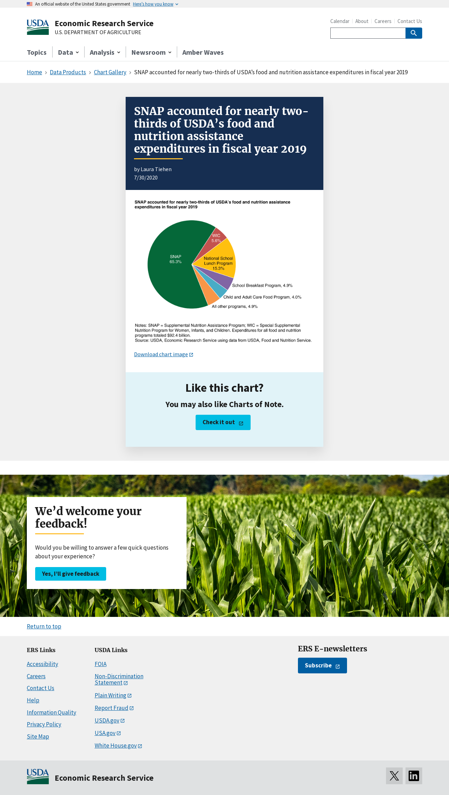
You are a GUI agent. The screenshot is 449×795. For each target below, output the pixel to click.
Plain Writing (110, 695)
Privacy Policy (44, 724)
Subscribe (318, 665)
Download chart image (161, 354)
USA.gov (105, 733)
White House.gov (116, 745)
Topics (37, 52)
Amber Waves (203, 52)
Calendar (339, 21)
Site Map (38, 736)
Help (33, 700)
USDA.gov (107, 720)
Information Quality (51, 712)
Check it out (219, 422)
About (362, 21)
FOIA (101, 664)
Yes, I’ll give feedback (70, 574)
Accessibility (42, 664)
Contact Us (409, 21)
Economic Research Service (104, 23)
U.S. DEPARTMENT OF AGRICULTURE (98, 32)
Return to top (44, 626)
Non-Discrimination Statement (119, 679)
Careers (383, 21)
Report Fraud (111, 708)
